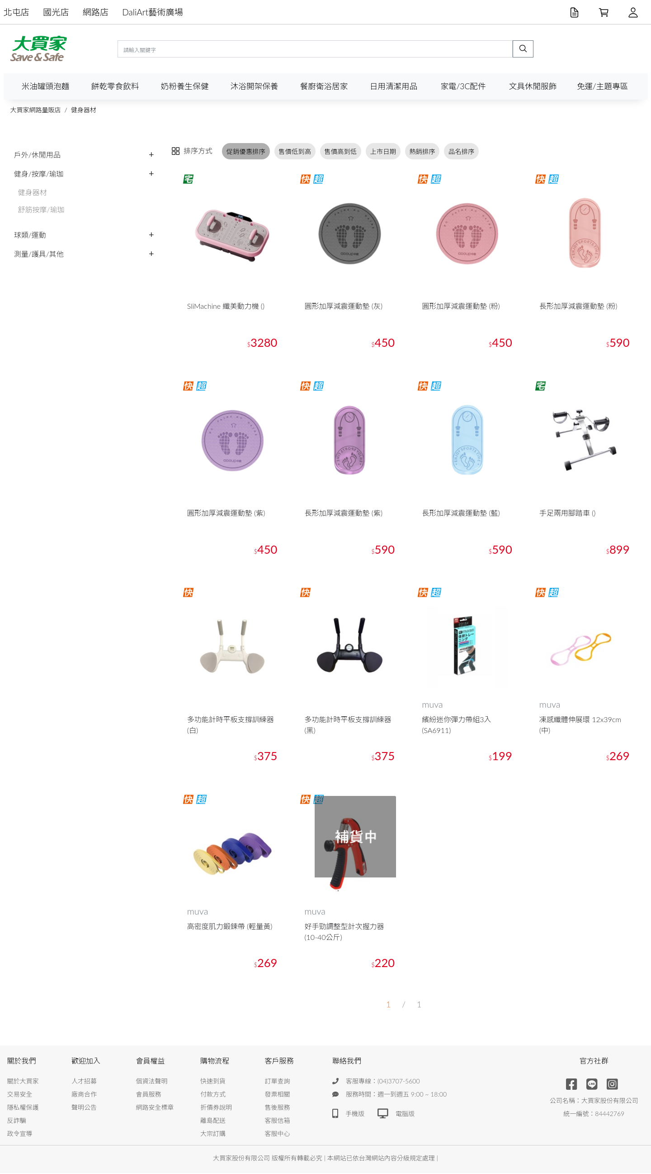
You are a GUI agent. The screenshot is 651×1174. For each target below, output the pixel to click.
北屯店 (17, 12)
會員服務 (148, 1095)
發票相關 (277, 1095)
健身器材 (83, 110)
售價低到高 (294, 151)
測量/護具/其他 (39, 253)
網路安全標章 (155, 1108)
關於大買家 (23, 1082)
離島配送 (213, 1121)
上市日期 (383, 151)
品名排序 (461, 151)
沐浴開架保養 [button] (254, 86)
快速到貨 (213, 1082)
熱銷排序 (422, 151)
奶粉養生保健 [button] (185, 86)
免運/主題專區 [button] (602, 86)
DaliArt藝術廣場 (152, 12)
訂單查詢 (277, 1082)
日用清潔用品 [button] (394, 86)
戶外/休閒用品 (37, 154)
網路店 (96, 12)
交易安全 (20, 1095)
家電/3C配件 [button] (463, 86)
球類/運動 (30, 234)
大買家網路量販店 (35, 110)
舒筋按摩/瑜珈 (41, 209)
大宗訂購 (213, 1134)
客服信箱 (277, 1121)
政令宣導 (20, 1134)
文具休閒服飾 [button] (533, 86)
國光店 (56, 12)
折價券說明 (216, 1108)
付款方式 (213, 1095)
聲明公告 (84, 1108)
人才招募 (84, 1082)
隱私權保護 (23, 1108)
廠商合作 (84, 1095)
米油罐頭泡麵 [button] (46, 86)
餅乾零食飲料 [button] (115, 86)
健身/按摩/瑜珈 (39, 173)
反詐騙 (16, 1121)
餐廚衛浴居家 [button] (324, 86)
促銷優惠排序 (245, 151)
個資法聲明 (152, 1082)
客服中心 (277, 1134)
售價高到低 (340, 151)
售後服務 (277, 1108)
